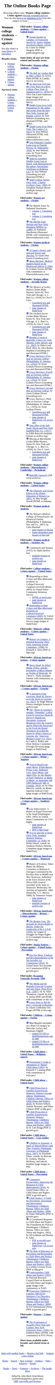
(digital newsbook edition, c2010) (38, 41)
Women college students (11, 66)
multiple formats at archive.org (41, 557)
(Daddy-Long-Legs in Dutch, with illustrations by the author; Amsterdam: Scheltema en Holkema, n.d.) (39, 165)
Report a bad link (35, 1353)
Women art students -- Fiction (32, 199)
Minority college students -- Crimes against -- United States (35, 631)
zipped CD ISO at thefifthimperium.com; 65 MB (42, 1036)
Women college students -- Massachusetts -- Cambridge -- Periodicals (34, 467)
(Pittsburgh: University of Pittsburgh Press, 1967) (39, 1148)
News (14, 1368)
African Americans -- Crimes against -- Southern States (36, 801)
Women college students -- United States (34, 484)
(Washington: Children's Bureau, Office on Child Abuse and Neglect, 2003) (38, 1118)
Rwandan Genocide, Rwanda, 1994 (32, 977)
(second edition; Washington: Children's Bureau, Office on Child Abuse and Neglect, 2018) (39, 1096)
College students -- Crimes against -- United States (36, 569)
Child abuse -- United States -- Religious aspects (34, 1054)
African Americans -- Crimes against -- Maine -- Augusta (36, 757)
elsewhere (6, 54)
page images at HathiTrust (39, 309)
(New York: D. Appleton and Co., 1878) (38, 88)
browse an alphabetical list (29, 18)
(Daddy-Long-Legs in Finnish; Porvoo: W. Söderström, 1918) (39, 146)
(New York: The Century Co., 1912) (39, 129)
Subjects (23, 1363)
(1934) (39, 926)
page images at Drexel (42, 530)
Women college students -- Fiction (34, 66)
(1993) (38, 1273)
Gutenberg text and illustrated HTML (41, 304)
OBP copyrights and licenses (27, 1381)
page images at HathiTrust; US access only (42, 420)
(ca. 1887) (39, 494)
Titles (48, 1361)
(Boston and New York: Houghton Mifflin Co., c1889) (37, 226)
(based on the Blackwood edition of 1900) (39, 264)
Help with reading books (12, 1353)
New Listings (26, 1361)
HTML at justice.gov (42, 597)
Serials (33, 1363)
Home (5, 1361)
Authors (39, 1361)
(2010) (39, 1183)
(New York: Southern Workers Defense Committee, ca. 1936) (39, 837)
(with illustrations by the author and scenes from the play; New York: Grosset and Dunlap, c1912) (39, 110)
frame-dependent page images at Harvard (42, 533)
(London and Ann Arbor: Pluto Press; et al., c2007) (39, 987)
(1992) (38, 1065)
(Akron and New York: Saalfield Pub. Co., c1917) (39, 428)
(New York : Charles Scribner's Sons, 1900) (38, 182)
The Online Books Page (27, 5)
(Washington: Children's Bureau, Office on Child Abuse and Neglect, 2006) (39, 1205)
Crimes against (10, 83)
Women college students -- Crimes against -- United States (12, 102)
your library (7, 51)
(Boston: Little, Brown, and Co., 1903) (39, 341)
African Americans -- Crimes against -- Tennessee (36, 857)
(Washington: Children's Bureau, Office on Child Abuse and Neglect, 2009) (38, 1297)
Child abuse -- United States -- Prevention (34, 1173)
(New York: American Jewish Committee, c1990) (38, 643)
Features (24, 1368)
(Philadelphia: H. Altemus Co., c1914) (38, 360)
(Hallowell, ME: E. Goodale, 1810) (39, 775)
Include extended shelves (35, 15)
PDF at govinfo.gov (41, 1240)
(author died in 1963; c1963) (39, 74)
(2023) (39, 959)
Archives (35, 1368)
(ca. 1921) (39, 698)
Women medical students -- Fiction (34, 243)
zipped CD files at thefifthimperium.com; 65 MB (42, 1044)
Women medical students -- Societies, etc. (34, 541)
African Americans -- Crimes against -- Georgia (36, 687)
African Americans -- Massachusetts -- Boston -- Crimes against (36, 913)
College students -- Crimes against (12, 75)
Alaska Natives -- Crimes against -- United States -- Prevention (36, 947)
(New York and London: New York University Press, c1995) (38, 1326)
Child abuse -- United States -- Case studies (34, 1136)
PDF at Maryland (40, 830)
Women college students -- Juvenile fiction (34, 280)
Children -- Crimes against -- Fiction (36, 1016)
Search (14, 1361)
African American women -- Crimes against (35, 658)
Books (6, 1368)
